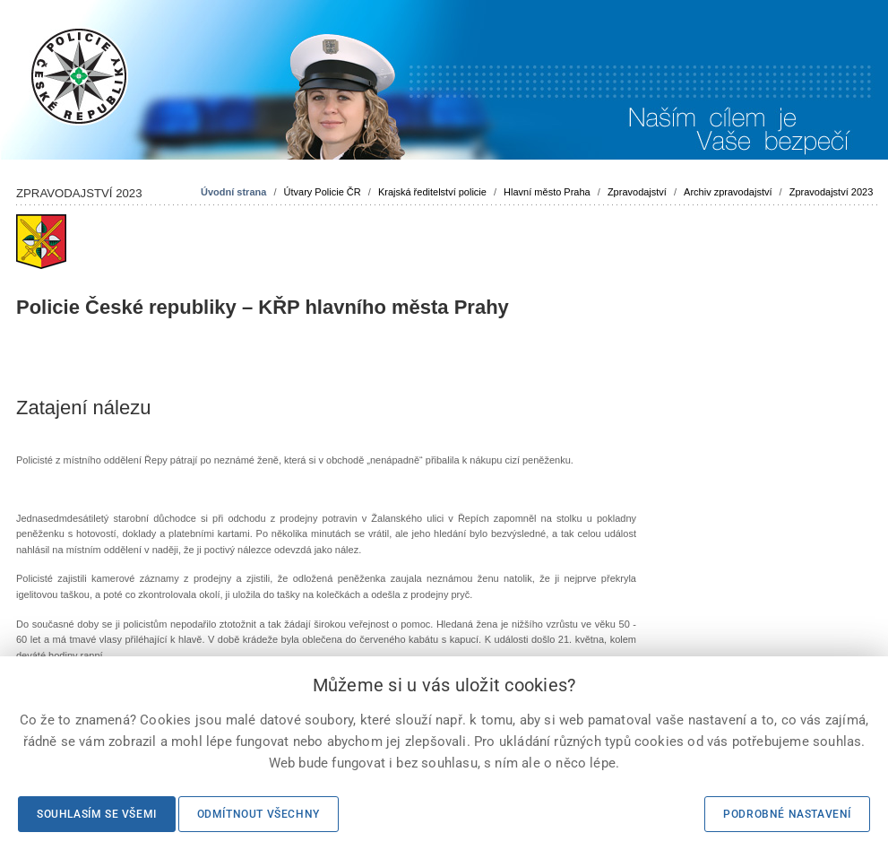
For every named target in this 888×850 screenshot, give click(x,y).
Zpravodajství (637, 191)
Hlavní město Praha (547, 191)
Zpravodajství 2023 (831, 191)
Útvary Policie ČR (322, 191)
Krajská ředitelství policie (432, 191)
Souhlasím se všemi (97, 814)
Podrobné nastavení (787, 814)
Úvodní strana (233, 191)
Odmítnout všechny (258, 814)
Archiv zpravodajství (728, 191)
